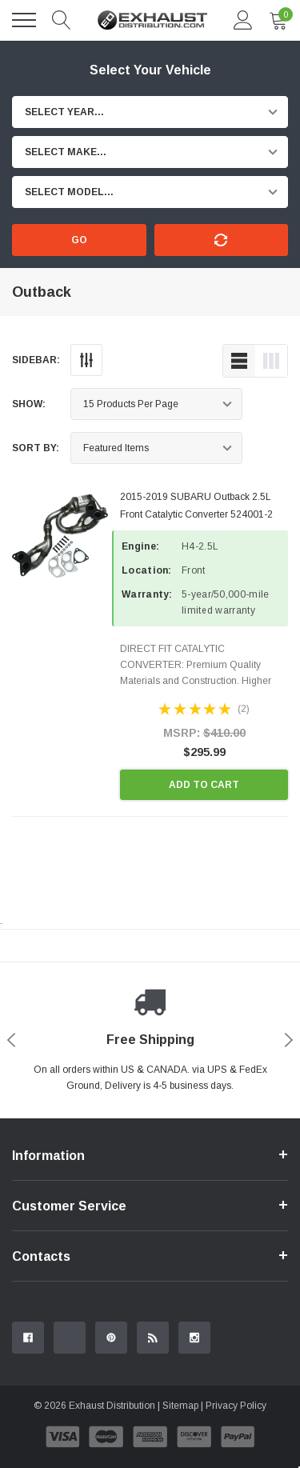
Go (79, 240)
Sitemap (180, 1405)
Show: (29, 404)
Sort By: (35, 448)
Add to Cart (204, 784)
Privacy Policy (236, 1405)
